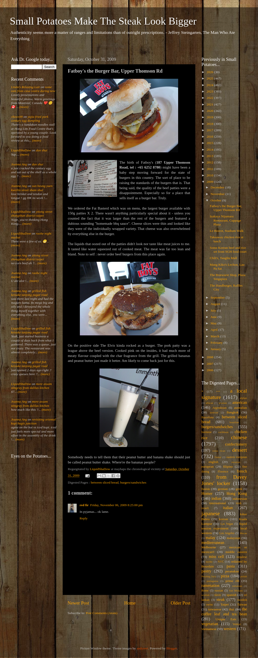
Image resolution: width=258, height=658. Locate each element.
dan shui (41, 150)
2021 (210, 104)
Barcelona (207, 417)
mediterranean (212, 542)
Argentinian (219, 407)
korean (223, 519)
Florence (223, 471)
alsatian (223, 402)
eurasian (235, 462)
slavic (217, 595)
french (242, 471)
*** (218, 391)
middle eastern (236, 552)
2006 (210, 370)
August (216, 304)
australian (240, 407)
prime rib (232, 581)
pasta (231, 566)
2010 (210, 175)
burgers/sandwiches (133, 482)
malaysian (233, 538)
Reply (83, 518)
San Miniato (236, 590)
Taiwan (242, 604)
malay (210, 538)
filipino (228, 466)
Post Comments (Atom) (101, 613)
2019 (210, 117)
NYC (221, 561)
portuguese (212, 580)
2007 (210, 364)
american (239, 402)
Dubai (218, 457)
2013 (210, 156)
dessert (239, 450)
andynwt (142, 648)
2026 (210, 72)
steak (220, 599)
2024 (210, 85)
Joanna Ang (19, 164)
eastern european (236, 457)
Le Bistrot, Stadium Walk (227, 231)
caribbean (223, 432)
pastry (206, 571)
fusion (205, 489)
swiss (209, 604)
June (214, 317)
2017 (210, 130)
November (218, 194)
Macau (243, 533)
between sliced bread (104, 482)
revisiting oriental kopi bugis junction (33, 421)
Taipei (225, 604)
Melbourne (208, 547)
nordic (209, 561)
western (230, 629)
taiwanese (214, 609)
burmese (206, 432)
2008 (210, 357)
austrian (214, 412)
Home (130, 602)
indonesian (240, 498)
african (209, 402)
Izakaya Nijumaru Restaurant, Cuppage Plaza (225, 220)
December (218, 187)
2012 (210, 162)
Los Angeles (226, 533)
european (207, 466)
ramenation (210, 585)
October (216, 200)
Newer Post (78, 602)
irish (239, 503)
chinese (239, 437)
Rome (205, 590)
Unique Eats (225, 619)
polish (244, 576)
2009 (210, 182)
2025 (210, 78)
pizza (225, 576)
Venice (237, 624)
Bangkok (233, 412)
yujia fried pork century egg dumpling (29, 118)
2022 (210, 98)
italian (228, 508)
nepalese (242, 557)
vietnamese (208, 629)
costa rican (218, 450)
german (223, 489)
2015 (210, 143)
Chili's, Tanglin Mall (223, 258)
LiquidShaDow (21, 150)
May (214, 323)
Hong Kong (237, 493)
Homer (207, 493)
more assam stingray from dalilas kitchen (31, 386)
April (214, 329)
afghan (243, 397)
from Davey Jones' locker (224, 480)
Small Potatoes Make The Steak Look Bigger (103, 21)
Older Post (180, 602)
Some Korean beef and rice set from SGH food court (228, 249)
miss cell (216, 556)
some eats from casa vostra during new (33, 89)
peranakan (232, 571)
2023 (210, 91)
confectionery (236, 444)
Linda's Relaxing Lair (25, 87)
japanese (210, 513)
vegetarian (209, 624)
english (213, 462)
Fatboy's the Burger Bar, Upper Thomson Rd (226, 208)
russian (219, 590)
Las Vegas (226, 524)
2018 (210, 124)
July (214, 310)
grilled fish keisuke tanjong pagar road (29, 293)
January (216, 349)
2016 (210, 136)
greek (239, 489)
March (215, 336)
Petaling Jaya (208, 576)
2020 (210, 111)
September (218, 297)
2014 (210, 149)
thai (231, 609)
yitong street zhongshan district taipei (31, 213)
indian (216, 498)
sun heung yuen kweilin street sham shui (32, 188)
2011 (210, 169)
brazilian (234, 422)
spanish (232, 595)
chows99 (17, 116)
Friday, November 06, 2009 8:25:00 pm (116, 505)
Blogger (171, 648)
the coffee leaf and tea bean (224, 611)
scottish (205, 594)
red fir (84, 505)
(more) (24, 107)
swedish (242, 600)
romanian (237, 585)
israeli (205, 508)
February (217, 342)
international (217, 503)
